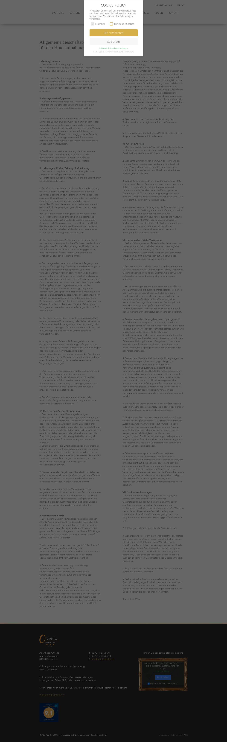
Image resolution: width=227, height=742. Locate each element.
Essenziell (98, 21)
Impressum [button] (129, 50)
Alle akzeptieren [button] (113, 31)
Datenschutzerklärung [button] (114, 50)
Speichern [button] (113, 40)
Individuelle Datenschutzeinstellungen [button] (113, 46)
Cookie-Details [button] (99, 50)
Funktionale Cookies (122, 21)
